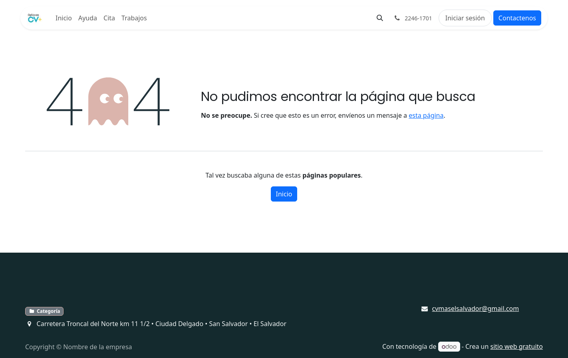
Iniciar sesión (465, 18)
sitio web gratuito (517, 346)
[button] (379, 18)
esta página (426, 115)
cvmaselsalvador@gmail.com (475, 308)
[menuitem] (63, 18)
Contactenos (517, 18)
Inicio (284, 194)
